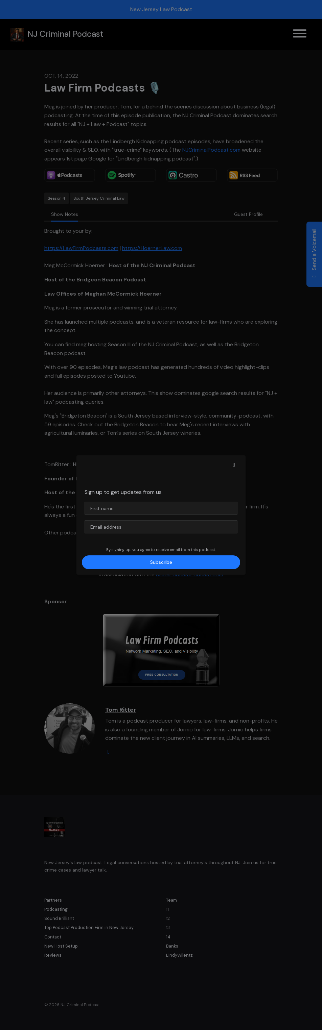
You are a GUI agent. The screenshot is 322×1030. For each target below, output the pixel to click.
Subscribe (161, 562)
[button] (234, 465)
